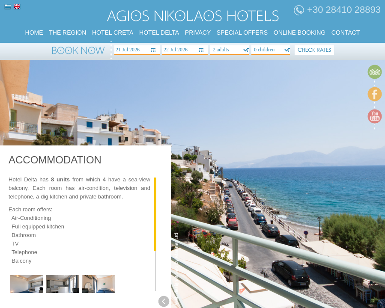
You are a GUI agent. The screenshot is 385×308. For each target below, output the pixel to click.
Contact (345, 32)
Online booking (299, 32)
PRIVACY (198, 32)
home (34, 32)
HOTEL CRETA (112, 32)
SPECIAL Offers (242, 32)
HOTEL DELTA (159, 32)
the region (67, 32)
